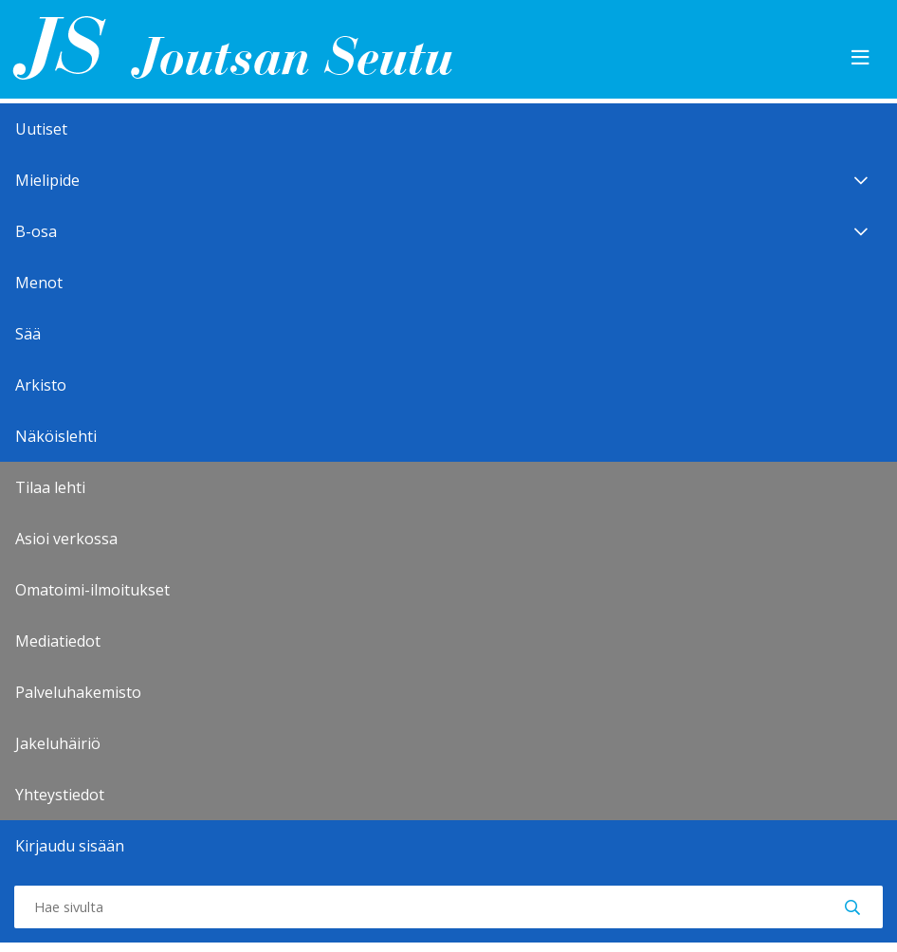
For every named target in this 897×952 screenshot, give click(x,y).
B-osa (448, 231)
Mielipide (448, 180)
